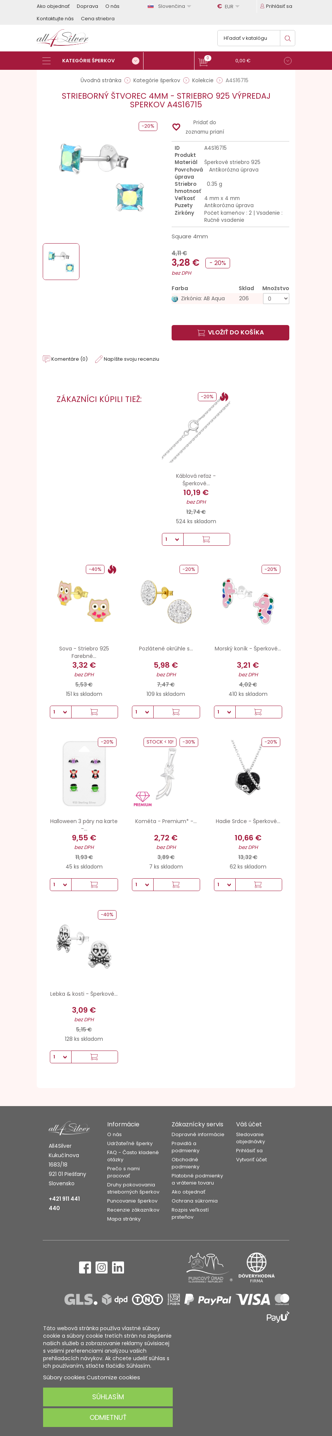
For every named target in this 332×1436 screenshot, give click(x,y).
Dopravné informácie (198, 1134)
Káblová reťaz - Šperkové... (196, 479)
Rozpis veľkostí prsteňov (190, 1213)
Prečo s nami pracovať (123, 1172)
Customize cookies (113, 1377)
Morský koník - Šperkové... (248, 648)
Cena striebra (98, 18)
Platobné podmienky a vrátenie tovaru (197, 1179)
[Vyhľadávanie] (256, 38)
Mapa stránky (124, 1218)
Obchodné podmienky (185, 1163)
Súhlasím (108, 1396)
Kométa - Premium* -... (166, 821)
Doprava (87, 6)
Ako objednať (53, 6)
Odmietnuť (108, 1417)
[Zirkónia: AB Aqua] (230, 298)
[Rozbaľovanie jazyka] (170, 6)
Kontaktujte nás (55, 18)
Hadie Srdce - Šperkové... (248, 821)
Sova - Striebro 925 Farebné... (84, 652)
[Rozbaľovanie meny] (229, 6)
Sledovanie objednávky (250, 1138)
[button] (244, 62)
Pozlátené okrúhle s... (166, 648)
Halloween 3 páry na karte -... (84, 824)
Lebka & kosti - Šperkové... (84, 994)
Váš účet (249, 1124)
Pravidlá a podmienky (185, 1147)
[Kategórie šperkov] (93, 60)
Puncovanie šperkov (132, 1200)
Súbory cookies (64, 1377)
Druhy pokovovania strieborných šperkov (133, 1188)
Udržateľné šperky (130, 1143)
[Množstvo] (276, 298)
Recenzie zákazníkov (133, 1209)
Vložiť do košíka (230, 332)
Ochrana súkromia (195, 1200)
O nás (112, 6)
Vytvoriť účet (251, 1159)
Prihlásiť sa (249, 1150)
